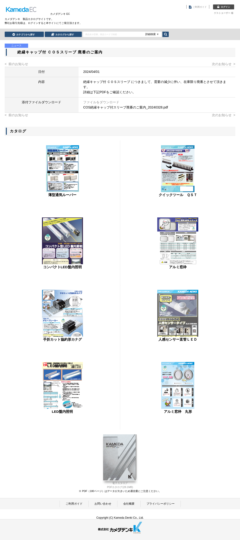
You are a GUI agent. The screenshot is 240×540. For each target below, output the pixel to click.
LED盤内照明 (62, 411)
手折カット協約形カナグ (62, 339)
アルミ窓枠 (178, 267)
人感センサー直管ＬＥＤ (177, 339)
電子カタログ (120, 483)
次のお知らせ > (223, 64)
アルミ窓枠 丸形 (178, 411)
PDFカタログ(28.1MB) (120, 487)
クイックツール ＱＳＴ (178, 195)
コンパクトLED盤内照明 (62, 267)
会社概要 (129, 503)
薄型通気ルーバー (62, 195)
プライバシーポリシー (160, 503)
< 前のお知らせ (16, 64)
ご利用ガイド (74, 503)
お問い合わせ (102, 503)
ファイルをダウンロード (101, 102)
